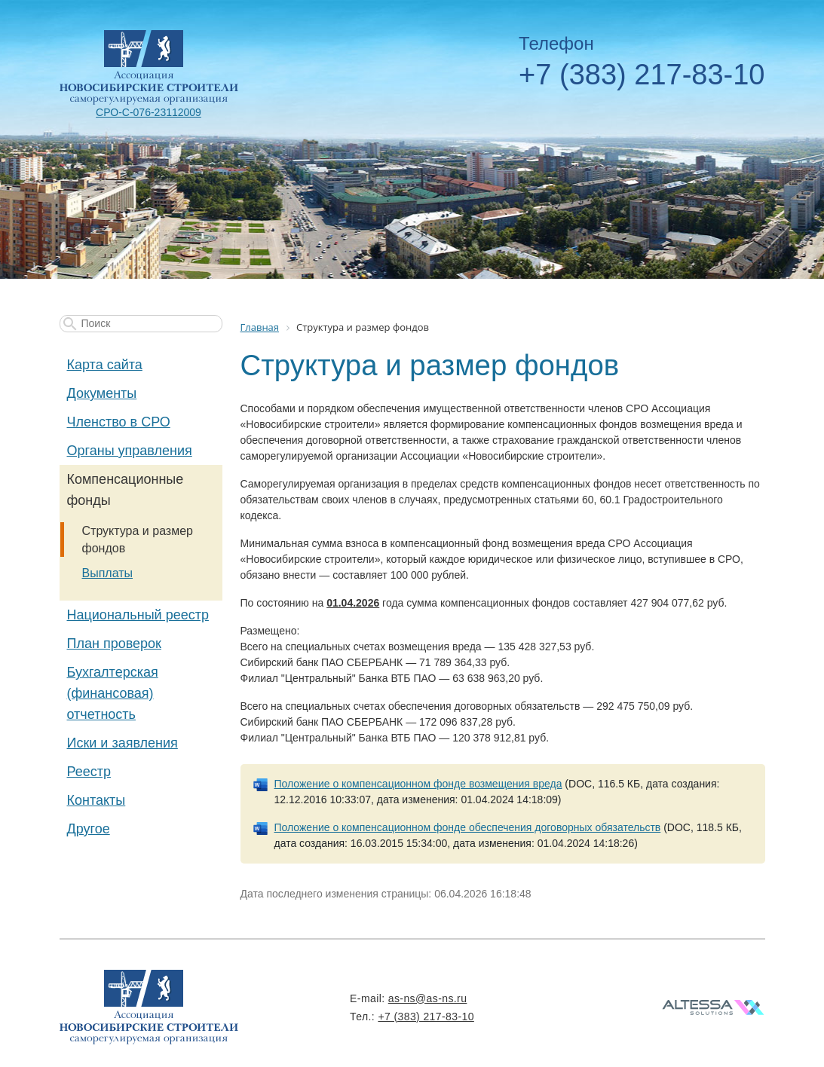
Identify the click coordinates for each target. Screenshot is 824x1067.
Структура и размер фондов (137, 539)
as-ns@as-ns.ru (427, 998)
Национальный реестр (138, 614)
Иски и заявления (122, 743)
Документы (102, 393)
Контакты (96, 800)
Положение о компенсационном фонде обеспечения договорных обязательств (467, 827)
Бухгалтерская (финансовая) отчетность (112, 693)
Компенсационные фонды (125, 490)
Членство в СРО (118, 422)
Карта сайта (104, 364)
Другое (88, 828)
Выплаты (107, 573)
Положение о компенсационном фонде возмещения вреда (418, 784)
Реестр (89, 771)
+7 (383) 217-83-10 (641, 74)
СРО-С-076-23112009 (148, 112)
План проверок (114, 643)
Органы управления (129, 450)
